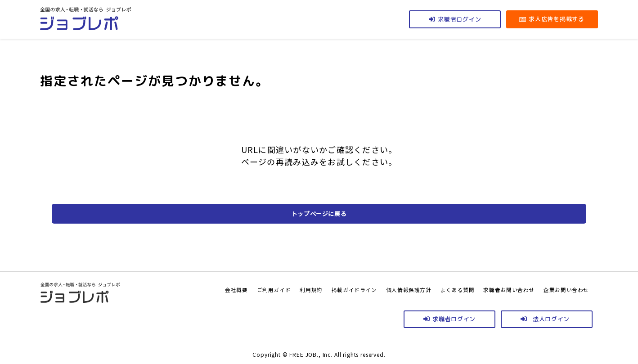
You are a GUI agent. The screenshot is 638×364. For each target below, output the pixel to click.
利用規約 (273, 289)
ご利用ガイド (231, 289)
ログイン (459, 19)
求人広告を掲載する (556, 19)
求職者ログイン (454, 319)
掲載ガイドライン (321, 289)
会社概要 (188, 289)
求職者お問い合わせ (497, 289)
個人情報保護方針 (383, 289)
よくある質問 (438, 289)
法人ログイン (551, 319)
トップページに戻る (318, 214)
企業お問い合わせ (562, 289)
